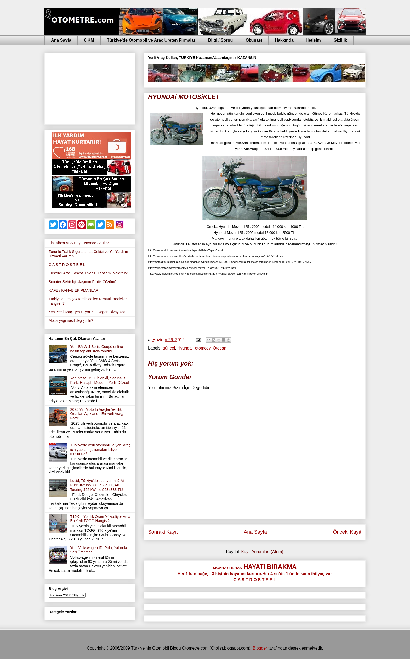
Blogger (260, 648)
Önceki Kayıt (347, 532)
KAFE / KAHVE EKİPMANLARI (74, 290)
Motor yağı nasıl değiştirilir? (71, 320)
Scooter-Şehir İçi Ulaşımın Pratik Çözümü (82, 282)
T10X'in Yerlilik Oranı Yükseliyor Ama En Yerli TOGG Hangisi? (100, 518)
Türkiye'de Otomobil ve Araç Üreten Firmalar (151, 40)
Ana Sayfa (61, 40)
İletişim (313, 40)
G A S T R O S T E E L (67, 265)
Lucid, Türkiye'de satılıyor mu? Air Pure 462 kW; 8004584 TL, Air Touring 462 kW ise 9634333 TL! (97, 485)
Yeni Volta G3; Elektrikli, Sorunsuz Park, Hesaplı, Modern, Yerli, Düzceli (100, 380)
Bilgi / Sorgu (220, 40)
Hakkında (284, 40)
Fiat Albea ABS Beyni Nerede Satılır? (79, 243)
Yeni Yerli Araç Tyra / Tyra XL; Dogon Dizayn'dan (88, 312)
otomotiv (202, 348)
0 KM (89, 40)
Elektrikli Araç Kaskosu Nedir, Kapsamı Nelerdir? (88, 273)
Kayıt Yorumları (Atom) (262, 552)
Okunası (254, 40)
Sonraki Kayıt (163, 532)
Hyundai (185, 348)
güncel (169, 348)
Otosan (219, 348)
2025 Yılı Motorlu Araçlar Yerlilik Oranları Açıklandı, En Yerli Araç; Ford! (96, 413)
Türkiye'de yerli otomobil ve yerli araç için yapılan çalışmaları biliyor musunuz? (100, 449)
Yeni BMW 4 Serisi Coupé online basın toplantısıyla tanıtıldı (96, 349)
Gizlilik (340, 40)
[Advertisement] (90, 87)
